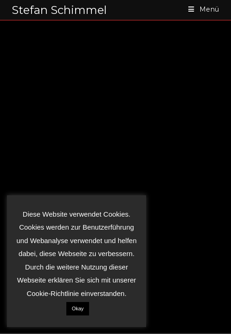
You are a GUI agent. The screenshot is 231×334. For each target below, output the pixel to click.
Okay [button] (78, 308)
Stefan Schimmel (59, 10)
